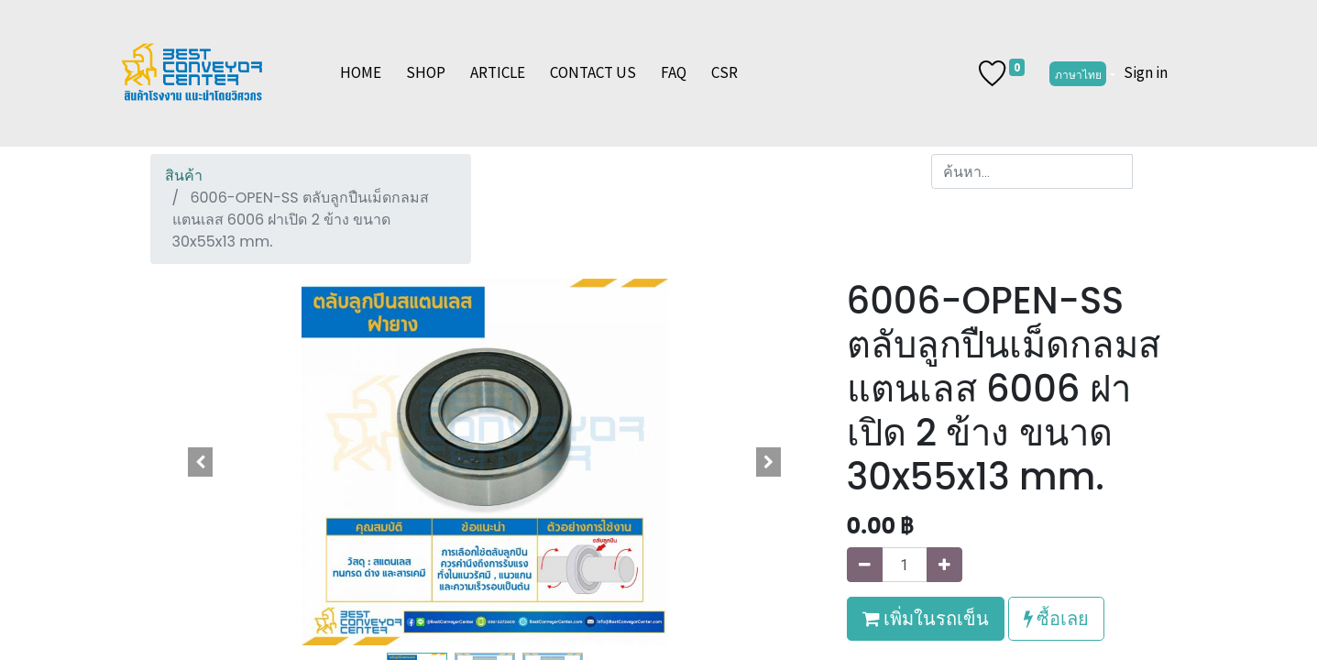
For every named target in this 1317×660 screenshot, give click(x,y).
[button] (200, 462)
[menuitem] (360, 73)
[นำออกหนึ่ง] (865, 564)
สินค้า (184, 175)
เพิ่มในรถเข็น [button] (925, 618)
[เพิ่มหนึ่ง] (944, 564)
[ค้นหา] (1150, 171)
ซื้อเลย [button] (1056, 618)
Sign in (1146, 72)
